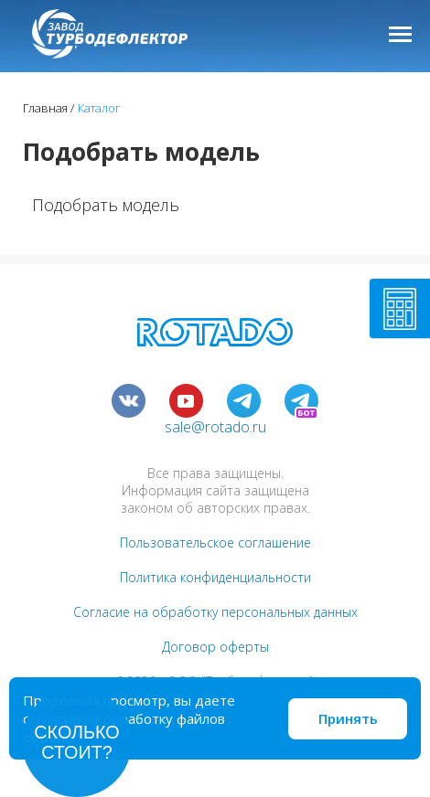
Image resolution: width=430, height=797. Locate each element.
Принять (348, 718)
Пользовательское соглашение (215, 542)
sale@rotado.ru (215, 427)
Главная (45, 108)
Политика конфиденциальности (215, 577)
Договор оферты (215, 646)
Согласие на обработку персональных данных (215, 612)
